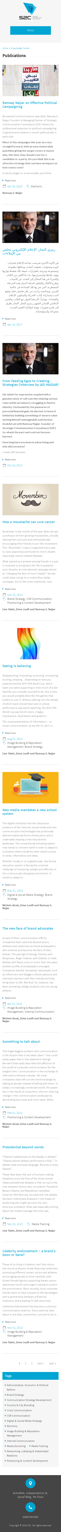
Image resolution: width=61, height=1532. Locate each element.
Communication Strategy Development (29, 1400)
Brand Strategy (16, 599)
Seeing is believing (16, 666)
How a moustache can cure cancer (28, 522)
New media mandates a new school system (29, 812)
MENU (30, 30)
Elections (36, 186)
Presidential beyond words (23, 1147)
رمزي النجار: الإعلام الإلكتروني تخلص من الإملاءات (28, 251)
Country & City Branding (20, 1405)
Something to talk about (21, 1041)
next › (40, 1363)
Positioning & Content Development (29, 603)
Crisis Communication (19, 1410)
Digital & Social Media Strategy (25, 895)
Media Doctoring (16, 1446)
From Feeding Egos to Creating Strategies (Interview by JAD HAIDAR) (30, 383)
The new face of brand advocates (27, 928)
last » (52, 1363)
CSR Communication (39, 599)
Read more (10, 180)
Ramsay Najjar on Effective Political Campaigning (29, 105)
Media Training (40, 1224)
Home (5, 48)
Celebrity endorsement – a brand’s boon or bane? (29, 1253)
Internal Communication (39, 1011)
